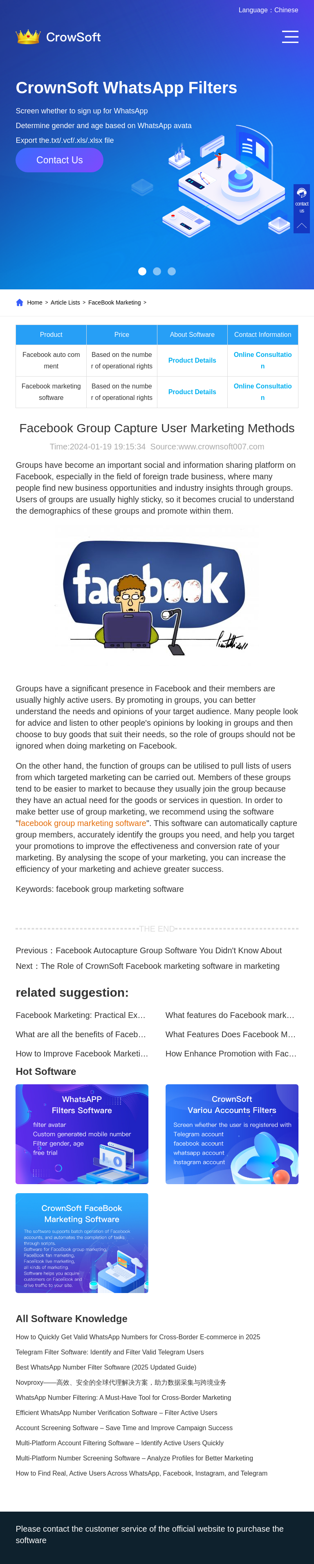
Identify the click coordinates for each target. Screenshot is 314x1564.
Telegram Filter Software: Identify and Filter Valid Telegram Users (110, 1352)
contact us (301, 207)
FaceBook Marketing (114, 302)
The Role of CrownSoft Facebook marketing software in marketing (160, 965)
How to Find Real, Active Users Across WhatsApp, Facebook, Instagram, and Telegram (141, 1473)
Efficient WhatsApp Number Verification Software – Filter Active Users (116, 1412)
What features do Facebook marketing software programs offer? (232, 1015)
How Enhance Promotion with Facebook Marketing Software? (232, 1053)
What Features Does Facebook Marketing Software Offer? (232, 1034)
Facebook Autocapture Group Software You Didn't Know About (169, 950)
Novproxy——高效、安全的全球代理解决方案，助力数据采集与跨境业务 (121, 1382)
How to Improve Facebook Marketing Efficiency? (82, 1053)
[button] (142, 271)
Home (34, 302)
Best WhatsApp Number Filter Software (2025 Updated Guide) (106, 1367)
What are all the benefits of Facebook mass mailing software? (82, 1034)
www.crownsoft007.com (221, 446)
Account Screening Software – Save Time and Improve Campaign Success (124, 1427)
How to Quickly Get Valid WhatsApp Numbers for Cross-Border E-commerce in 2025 (138, 1337)
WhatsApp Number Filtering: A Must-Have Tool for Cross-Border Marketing (123, 1397)
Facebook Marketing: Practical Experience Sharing (82, 1015)
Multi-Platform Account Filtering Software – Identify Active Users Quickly (120, 1443)
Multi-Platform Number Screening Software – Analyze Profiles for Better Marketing (134, 1458)
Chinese (286, 10)
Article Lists (65, 302)
